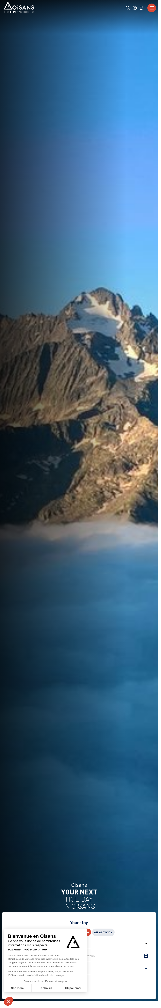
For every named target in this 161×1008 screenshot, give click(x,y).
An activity (103, 932)
